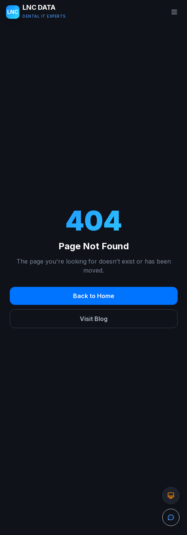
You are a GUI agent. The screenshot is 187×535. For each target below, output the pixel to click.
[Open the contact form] (171, 517)
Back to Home (93, 296)
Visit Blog (94, 319)
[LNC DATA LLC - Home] (36, 12)
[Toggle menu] (174, 12)
